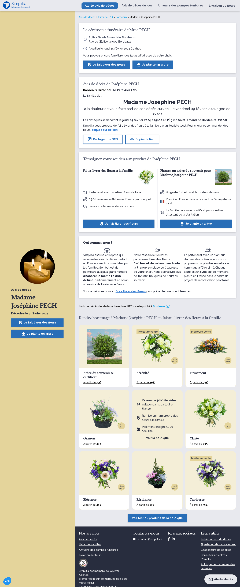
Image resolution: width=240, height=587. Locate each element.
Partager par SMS (103, 139)
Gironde (104, 90)
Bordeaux (121, 17)
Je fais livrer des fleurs (37, 323)
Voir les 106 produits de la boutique (157, 518)
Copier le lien (142, 139)
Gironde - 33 (105, 17)
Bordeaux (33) (161, 306)
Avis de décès (87, 17)
